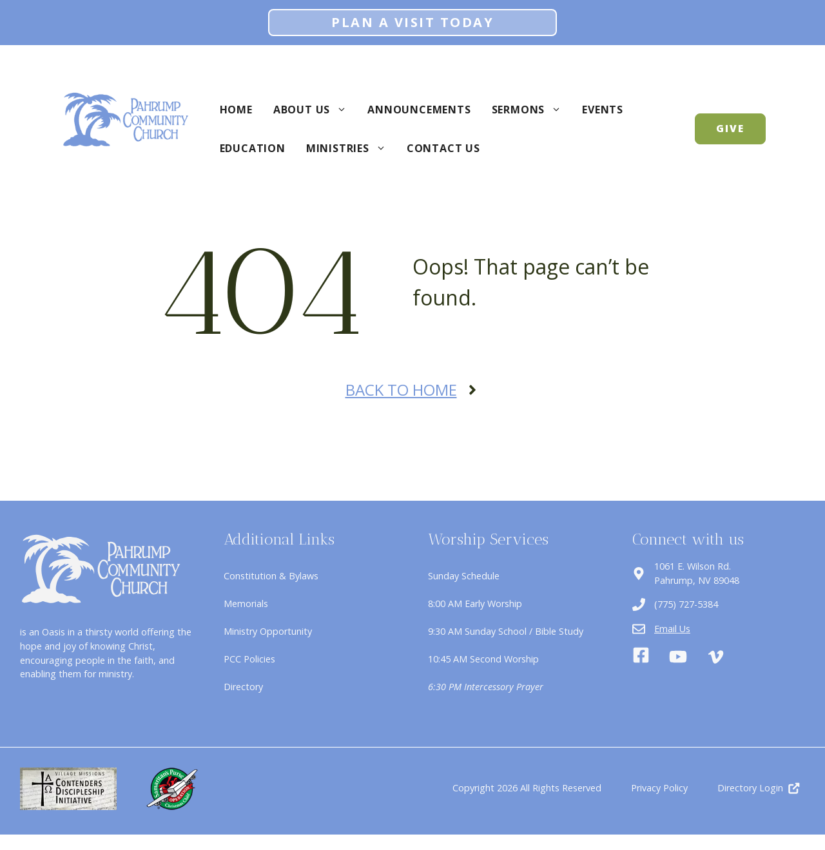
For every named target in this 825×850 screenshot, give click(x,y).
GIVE (730, 128)
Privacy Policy (659, 788)
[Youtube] (678, 657)
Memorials (246, 603)
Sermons (532, 109)
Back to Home (401, 389)
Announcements (419, 109)
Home (236, 109)
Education (253, 148)
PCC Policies (249, 659)
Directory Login (750, 788)
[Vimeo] (715, 657)
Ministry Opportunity (268, 631)
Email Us (672, 629)
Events (602, 109)
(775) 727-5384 (686, 604)
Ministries (351, 148)
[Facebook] (641, 657)
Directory (243, 687)
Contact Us (443, 148)
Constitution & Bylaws (271, 576)
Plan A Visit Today (412, 22)
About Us (315, 109)
